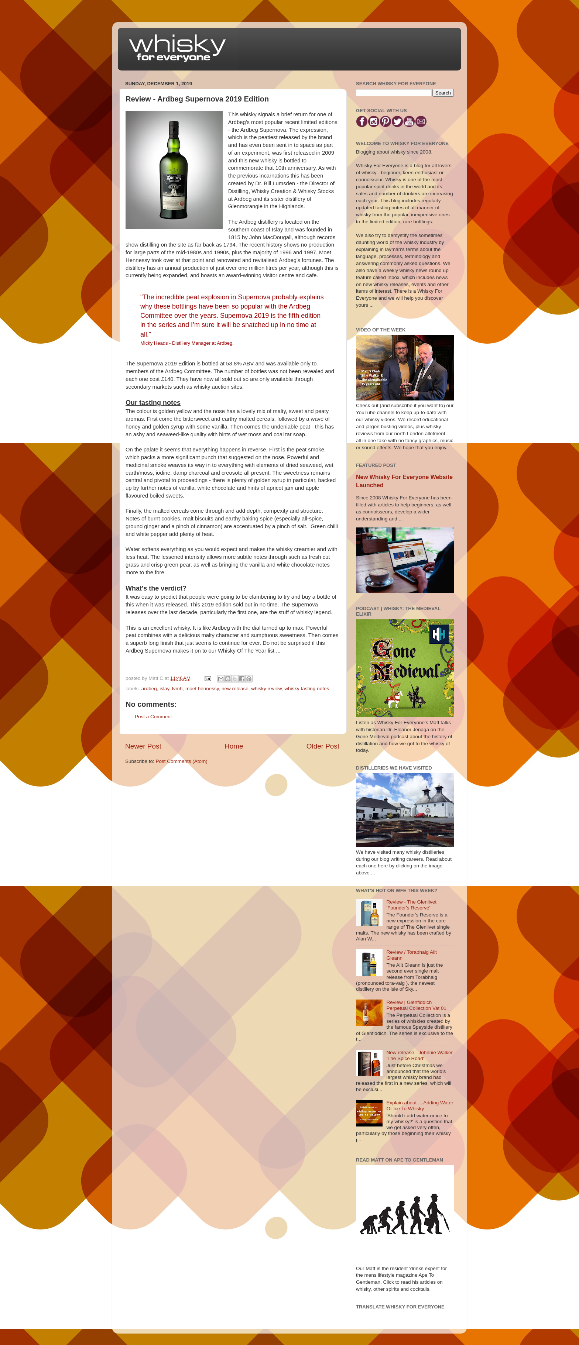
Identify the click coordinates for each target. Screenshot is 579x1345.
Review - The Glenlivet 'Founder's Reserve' (411, 905)
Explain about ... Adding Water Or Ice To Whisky (419, 1105)
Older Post (322, 746)
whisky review (266, 688)
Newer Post (143, 746)
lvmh (177, 688)
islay (164, 688)
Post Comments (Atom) (182, 761)
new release (235, 688)
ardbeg (149, 688)
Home (234, 746)
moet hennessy (202, 688)
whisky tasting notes (306, 688)
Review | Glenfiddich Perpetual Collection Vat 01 (416, 1005)
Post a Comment (153, 716)
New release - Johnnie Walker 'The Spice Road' (419, 1055)
